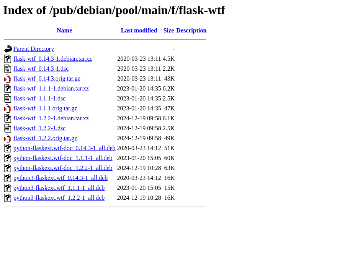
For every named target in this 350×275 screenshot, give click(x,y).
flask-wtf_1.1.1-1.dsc (39, 98)
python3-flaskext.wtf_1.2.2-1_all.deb (59, 197)
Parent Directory (33, 48)
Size (169, 30)
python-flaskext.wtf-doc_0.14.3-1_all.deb (64, 148)
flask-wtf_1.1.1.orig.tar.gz (45, 108)
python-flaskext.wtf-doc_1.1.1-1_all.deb (63, 158)
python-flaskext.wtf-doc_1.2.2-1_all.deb (63, 168)
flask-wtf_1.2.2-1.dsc (39, 128)
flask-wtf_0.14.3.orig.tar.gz (46, 78)
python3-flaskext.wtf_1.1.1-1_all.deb (59, 187)
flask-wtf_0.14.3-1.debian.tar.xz (52, 58)
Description (191, 30)
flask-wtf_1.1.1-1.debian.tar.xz (51, 88)
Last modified (139, 30)
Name (64, 30)
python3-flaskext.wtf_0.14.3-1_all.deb (60, 178)
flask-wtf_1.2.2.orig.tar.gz (45, 138)
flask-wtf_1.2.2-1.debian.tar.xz (51, 118)
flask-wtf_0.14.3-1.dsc (41, 68)
